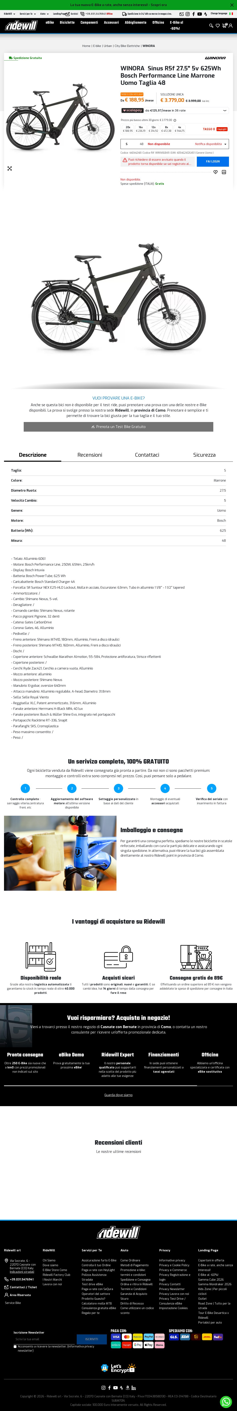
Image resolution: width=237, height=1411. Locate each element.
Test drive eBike (92, 1284)
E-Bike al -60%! (176, 28)
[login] (230, 28)
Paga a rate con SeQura (97, 1289)
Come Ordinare (130, 1260)
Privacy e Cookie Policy (174, 1265)
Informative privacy (172, 1260)
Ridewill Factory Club (56, 1275)
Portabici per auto (210, 1323)
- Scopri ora (158, 5)
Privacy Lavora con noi (174, 1294)
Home (86, 46)
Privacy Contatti (170, 1284)
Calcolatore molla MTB (97, 1304)
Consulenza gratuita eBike (99, 1308)
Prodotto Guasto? (93, 1299)
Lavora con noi (52, 1284)
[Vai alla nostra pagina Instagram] (103, 1387)
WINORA (149, 46)
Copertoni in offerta (211, 1260)
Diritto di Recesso (132, 1304)
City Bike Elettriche (127, 46)
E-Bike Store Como (55, 1270)
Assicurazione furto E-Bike (99, 1260)
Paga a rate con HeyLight (98, 1270)
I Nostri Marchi (52, 1280)
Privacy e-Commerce (173, 1270)
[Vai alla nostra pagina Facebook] (109, 1387)
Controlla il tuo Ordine (96, 1265)
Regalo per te (91, 1313)
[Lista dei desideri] (217, 28)
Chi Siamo (49, 1260)
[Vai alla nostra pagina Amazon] (127, 1387)
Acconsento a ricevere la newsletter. (56, 1349)
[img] (174, 120)
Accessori (111, 25)
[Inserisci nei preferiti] (216, 172)
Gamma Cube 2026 (211, 1280)
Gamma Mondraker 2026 (215, 1284)
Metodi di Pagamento (135, 1265)
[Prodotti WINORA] (215, 58)
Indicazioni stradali (22, 1272)
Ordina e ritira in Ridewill (137, 1284)
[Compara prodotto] (225, 172)
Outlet (202, 1299)
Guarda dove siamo (118, 1095)
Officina (158, 25)
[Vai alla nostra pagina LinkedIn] (133, 1387)
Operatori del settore (96, 1294)
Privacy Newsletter (172, 1289)
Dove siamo (50, 1265)
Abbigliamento (135, 25)
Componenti (89, 25)
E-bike (97, 46)
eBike (50, 25)
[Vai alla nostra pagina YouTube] (115, 1387)
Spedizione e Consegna (135, 1280)
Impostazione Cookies (173, 1308)
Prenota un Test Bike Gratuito (118, 426)
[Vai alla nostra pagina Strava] (121, 1387)
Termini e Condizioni (133, 1289)
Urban (108, 46)
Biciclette (67, 25)
